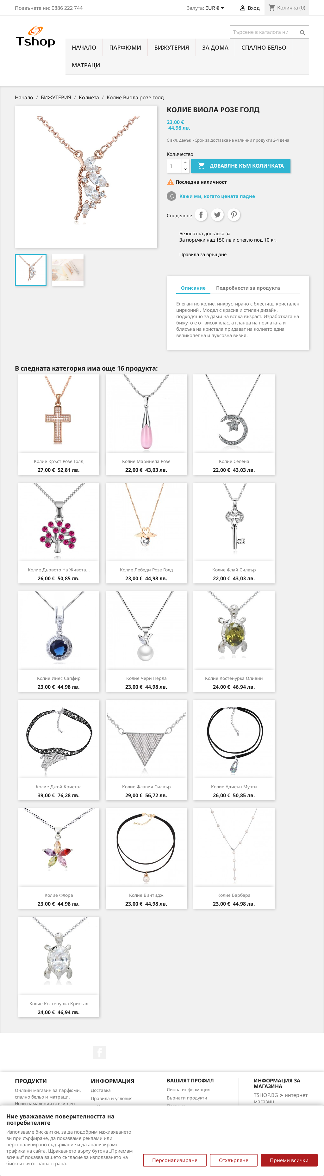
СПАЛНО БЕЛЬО (263, 47)
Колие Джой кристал (59, 787)
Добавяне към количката (241, 166)
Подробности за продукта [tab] (248, 288)
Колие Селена (234, 461)
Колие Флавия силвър (146, 787)
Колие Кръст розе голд (59, 461)
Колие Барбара (234, 895)
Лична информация (188, 1090)
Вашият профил (190, 1080)
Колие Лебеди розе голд (146, 570)
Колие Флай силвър (234, 570)
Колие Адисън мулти (234, 787)
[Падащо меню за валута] (215, 8)
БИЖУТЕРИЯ (171, 47)
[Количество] (174, 166)
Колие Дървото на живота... (59, 570)
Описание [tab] (193, 288)
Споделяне (201, 214)
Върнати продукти (187, 1098)
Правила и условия (112, 1098)
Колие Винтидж (146, 895)
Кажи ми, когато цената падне (216, 196)
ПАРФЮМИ (125, 47)
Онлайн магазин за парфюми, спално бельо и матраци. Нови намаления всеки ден (48, 1096)
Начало (84, 47)
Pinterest (233, 214)
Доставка (101, 1090)
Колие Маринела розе (146, 461)
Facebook (99, 1052)
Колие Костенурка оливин (234, 678)
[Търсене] (269, 32)
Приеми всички (289, 1160)
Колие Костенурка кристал (58, 1004)
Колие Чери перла (146, 678)
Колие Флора (59, 895)
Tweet (217, 214)
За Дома (215, 47)
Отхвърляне (233, 1160)
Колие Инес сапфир (59, 678)
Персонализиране (174, 1160)
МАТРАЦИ (86, 65)
